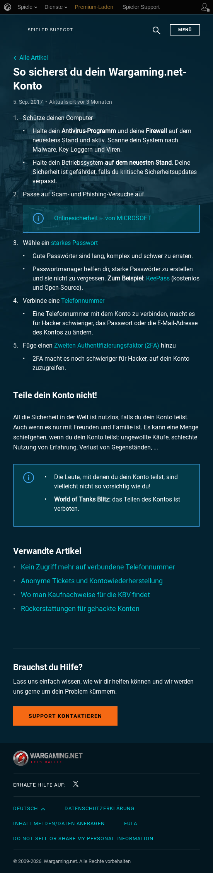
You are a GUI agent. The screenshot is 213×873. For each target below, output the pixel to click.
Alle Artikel (33, 57)
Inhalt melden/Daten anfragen (59, 823)
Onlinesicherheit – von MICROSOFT (102, 218)
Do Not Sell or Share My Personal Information (83, 838)
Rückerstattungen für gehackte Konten (80, 609)
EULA (130, 823)
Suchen (156, 34)
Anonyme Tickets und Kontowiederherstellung (92, 581)
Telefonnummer (82, 300)
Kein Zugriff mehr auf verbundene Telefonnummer (98, 567)
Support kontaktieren (65, 716)
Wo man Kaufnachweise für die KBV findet (85, 595)
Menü (185, 29)
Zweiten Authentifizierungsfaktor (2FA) (106, 345)
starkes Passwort (74, 243)
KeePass (158, 278)
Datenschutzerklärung (100, 808)
